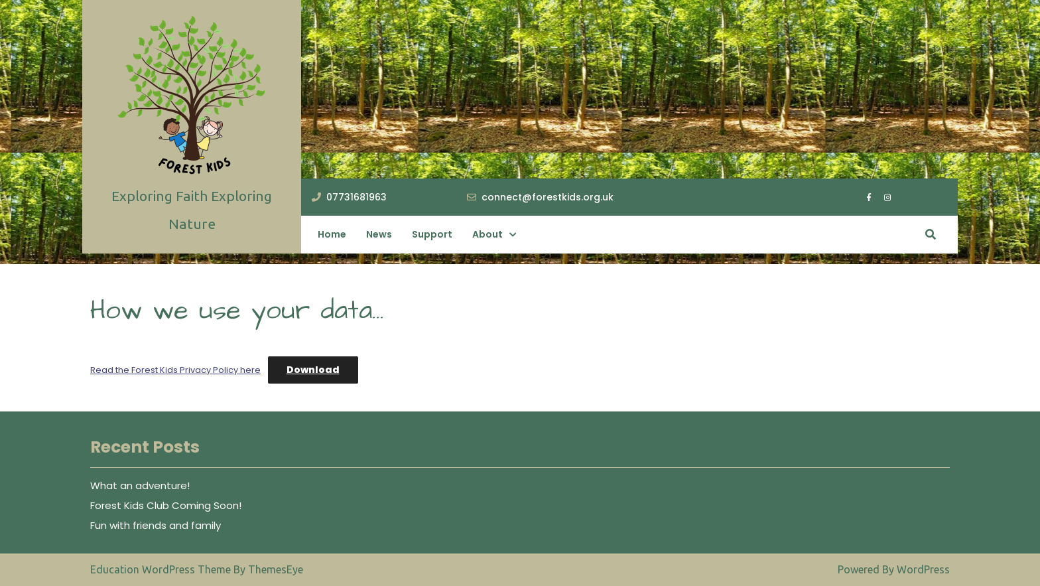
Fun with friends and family (155, 525)
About (487, 234)
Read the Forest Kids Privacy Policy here (175, 370)
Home (332, 234)
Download (313, 369)
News (379, 234)
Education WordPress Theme (161, 569)
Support (432, 234)
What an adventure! (140, 485)
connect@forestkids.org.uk (540, 197)
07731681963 (349, 197)
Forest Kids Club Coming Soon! (165, 505)
